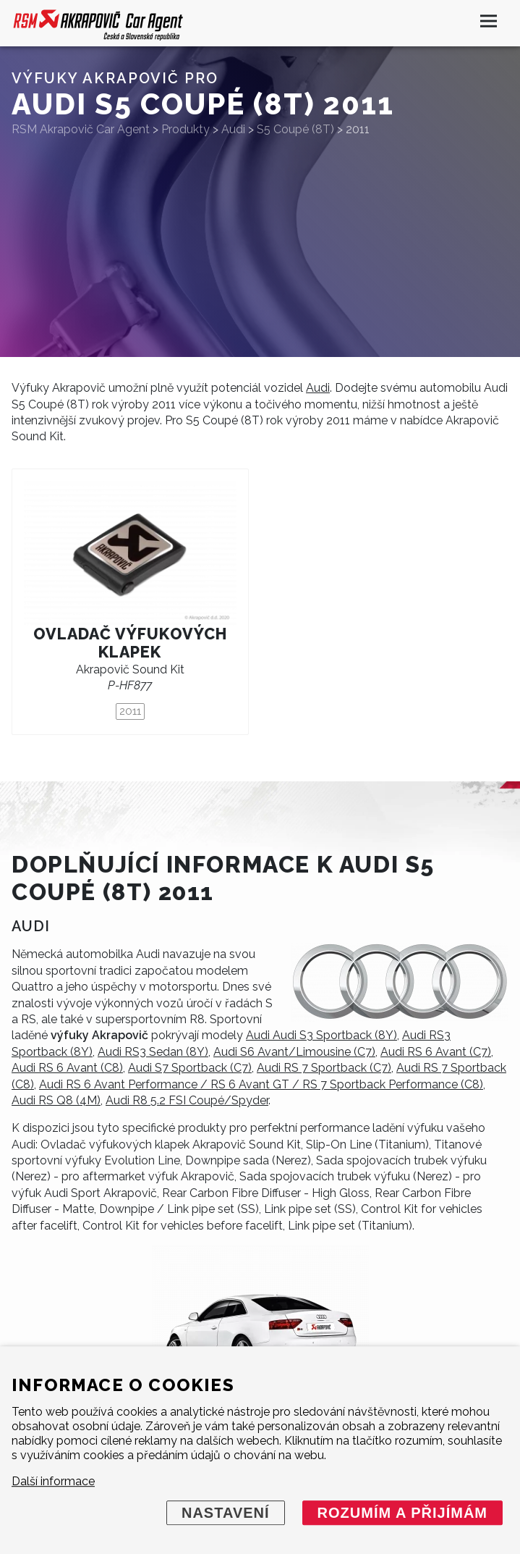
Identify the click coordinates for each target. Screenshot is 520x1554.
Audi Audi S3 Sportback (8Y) (321, 1035)
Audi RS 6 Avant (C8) (67, 1068)
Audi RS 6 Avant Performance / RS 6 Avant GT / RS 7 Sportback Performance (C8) (261, 1084)
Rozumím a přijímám (402, 1513)
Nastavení (226, 1513)
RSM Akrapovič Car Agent (81, 129)
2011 (130, 711)
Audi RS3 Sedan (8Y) (153, 1052)
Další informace (53, 1481)
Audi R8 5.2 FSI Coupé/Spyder (187, 1100)
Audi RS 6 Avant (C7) (435, 1052)
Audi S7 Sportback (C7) (190, 1068)
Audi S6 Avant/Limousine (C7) (294, 1052)
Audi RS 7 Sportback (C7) (324, 1068)
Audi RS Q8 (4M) (56, 1100)
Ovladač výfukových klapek (130, 643)
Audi (318, 388)
